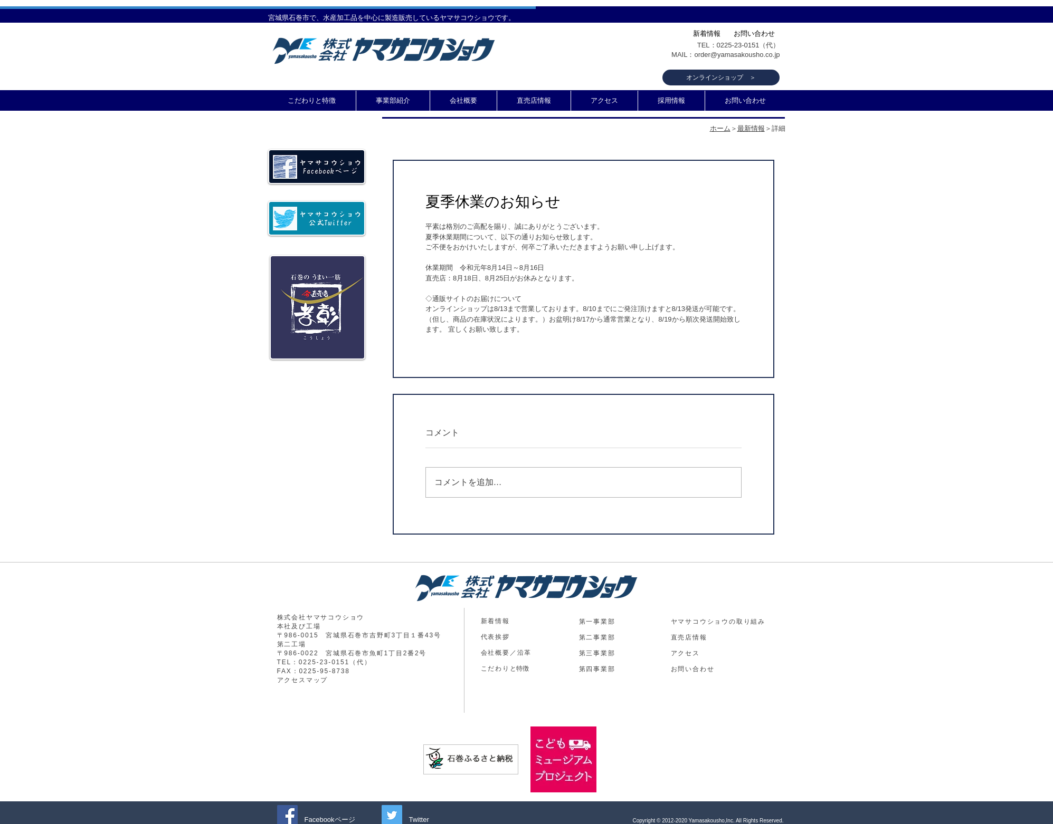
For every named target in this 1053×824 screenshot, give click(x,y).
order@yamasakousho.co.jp (737, 55)
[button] (393, 101)
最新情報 (751, 128)
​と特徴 (505, 668)
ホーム (720, 128)
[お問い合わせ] (754, 34)
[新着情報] (706, 34)
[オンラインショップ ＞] (721, 77)
